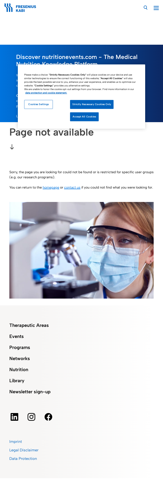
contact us (72, 187)
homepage (51, 187)
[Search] (146, 8)
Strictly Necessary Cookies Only (91, 104)
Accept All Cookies (84, 116)
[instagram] (31, 417)
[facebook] (48, 417)
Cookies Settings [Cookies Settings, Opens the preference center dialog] (38, 104)
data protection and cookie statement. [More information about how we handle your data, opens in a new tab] (46, 92)
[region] (81, 96)
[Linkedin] (14, 417)
